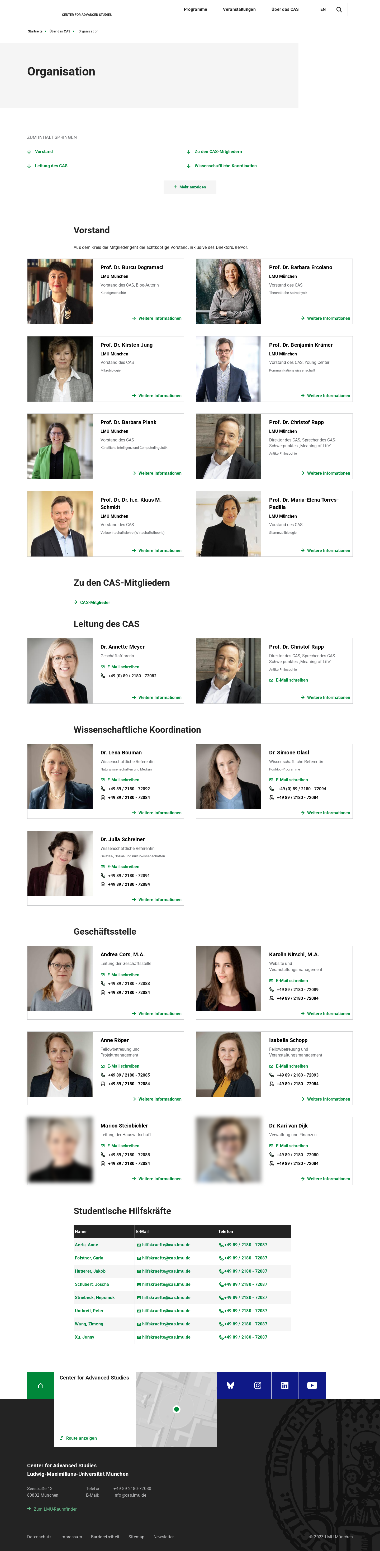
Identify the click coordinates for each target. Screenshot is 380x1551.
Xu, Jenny (84, 1337)
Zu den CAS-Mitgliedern (218, 151)
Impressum (71, 1536)
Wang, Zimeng (89, 1323)
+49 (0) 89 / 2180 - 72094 (301, 788)
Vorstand (44, 151)
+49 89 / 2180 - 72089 (298, 989)
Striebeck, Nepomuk (95, 1297)
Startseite (35, 31)
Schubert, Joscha (92, 1284)
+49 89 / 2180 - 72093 (298, 1075)
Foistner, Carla (89, 1257)
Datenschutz (39, 1536)
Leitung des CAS (51, 165)
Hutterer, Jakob (90, 1271)
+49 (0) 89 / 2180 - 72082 (132, 675)
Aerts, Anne (86, 1244)
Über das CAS (60, 31)
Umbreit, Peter (89, 1310)
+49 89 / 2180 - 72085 (129, 1075)
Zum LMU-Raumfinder (55, 1509)
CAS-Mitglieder (95, 602)
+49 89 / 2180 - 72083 (129, 983)
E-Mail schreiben (123, 666)
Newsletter (164, 1536)
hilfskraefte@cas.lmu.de (166, 1244)
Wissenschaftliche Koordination (226, 165)
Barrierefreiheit (105, 1536)
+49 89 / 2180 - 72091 (129, 875)
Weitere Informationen (160, 318)
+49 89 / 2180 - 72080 (298, 1154)
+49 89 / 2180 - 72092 (129, 788)
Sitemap (137, 1536)
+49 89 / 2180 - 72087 (245, 1244)
